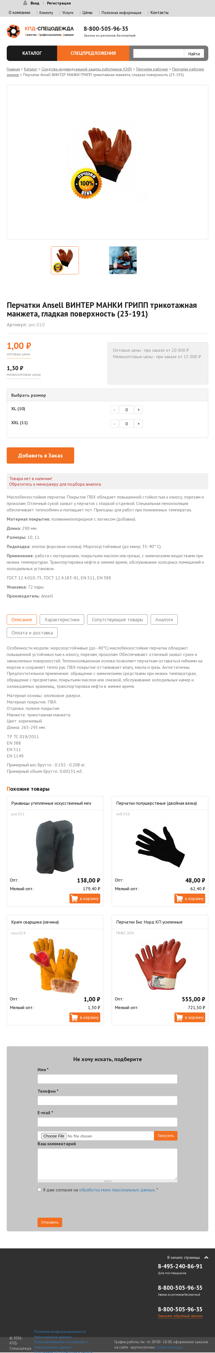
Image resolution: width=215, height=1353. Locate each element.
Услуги (67, 12)
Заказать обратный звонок (180, 1315)
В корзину (89, 898)
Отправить (50, 1222)
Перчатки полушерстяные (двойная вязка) (156, 803)
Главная (13, 69)
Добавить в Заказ (40, 455)
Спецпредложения (97, 53)
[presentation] (80, 1207)
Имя (43, 1069)
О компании (19, 12)
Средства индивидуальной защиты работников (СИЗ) (86, 69)
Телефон (48, 1091)
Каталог (34, 53)
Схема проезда (169, 1347)
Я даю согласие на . (98, 1190)
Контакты (160, 12)
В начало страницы (183, 1257)
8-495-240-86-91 (180, 1266)
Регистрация (59, 3)
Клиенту (46, 12)
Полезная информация (121, 12)
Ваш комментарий (57, 1143)
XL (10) (18, 408)
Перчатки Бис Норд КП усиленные (149, 922)
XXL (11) (19, 422)
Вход (35, 3)
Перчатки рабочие (152, 69)
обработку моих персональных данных (117, 1190)
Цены (87, 12)
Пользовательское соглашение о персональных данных (61, 1345)
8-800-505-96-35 (106, 28)
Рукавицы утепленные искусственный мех (51, 803)
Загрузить (166, 1135)
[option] (107, 162)
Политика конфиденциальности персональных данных (60, 1334)
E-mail (45, 1112)
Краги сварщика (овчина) (35, 922)
